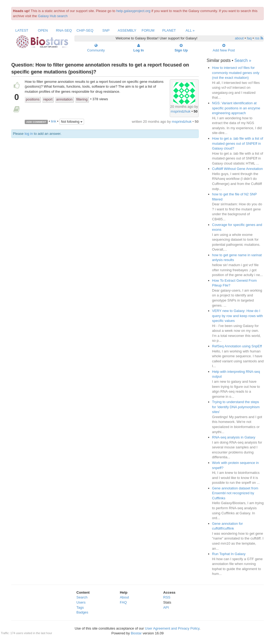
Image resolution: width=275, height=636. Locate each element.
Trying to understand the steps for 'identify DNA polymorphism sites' (236, 407)
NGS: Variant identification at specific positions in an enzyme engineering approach (236, 108)
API (166, 607)
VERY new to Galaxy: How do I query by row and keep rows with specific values (237, 316)
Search (82, 597)
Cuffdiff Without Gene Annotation (237, 169)
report (47, 99)
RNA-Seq (64, 30)
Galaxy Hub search (53, 16)
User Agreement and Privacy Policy (172, 628)
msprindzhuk (181, 111)
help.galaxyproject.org (133, 11)
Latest (21, 30)
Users (81, 602)
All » (190, 30)
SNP (106, 30)
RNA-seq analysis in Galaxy (233, 437)
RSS (167, 597)
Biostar (136, 633)
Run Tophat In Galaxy (229, 554)
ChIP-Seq (85, 30)
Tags (80, 607)
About (124, 597)
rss (259, 38)
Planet (169, 30)
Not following (71, 122)
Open (43, 30)
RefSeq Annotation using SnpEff (237, 346)
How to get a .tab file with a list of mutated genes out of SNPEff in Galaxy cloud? (237, 143)
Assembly (127, 30)
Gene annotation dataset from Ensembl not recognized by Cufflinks (235, 493)
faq (249, 38)
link (53, 122)
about (239, 38)
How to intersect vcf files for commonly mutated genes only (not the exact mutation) (235, 73)
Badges (82, 612)
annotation (64, 99)
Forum (148, 30)
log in (28, 134)
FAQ (123, 602)
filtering (82, 99)
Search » (242, 60)
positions (32, 99)
